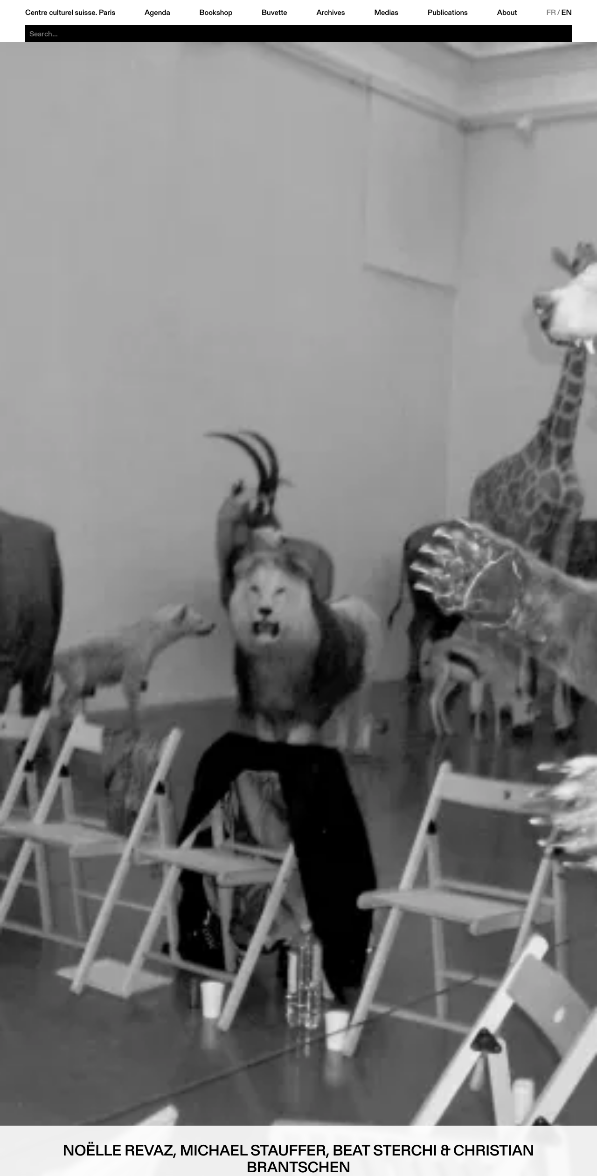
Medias (386, 12)
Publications (448, 12)
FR (551, 12)
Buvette (274, 12)
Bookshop (215, 12)
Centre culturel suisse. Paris (70, 12)
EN (567, 12)
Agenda (157, 12)
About (507, 12)
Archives (330, 12)
